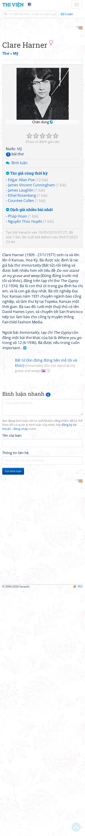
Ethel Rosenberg (22, 275)
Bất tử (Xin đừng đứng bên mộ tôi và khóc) (46, 530)
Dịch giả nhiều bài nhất (29, 290)
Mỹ (19, 229)
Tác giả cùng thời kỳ (27, 254)
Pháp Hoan (17, 296)
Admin (46, 317)
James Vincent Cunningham (31, 265)
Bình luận (19, 243)
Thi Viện (13, 4)
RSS (78, 832)
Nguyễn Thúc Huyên (25, 302)
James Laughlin (21, 270)
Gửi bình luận (13, 636)
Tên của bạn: (12, 600)
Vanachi (24, 313)
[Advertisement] (42, 68)
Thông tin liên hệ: (15, 618)
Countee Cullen (21, 281)
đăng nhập (20, 594)
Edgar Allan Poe (21, 260)
